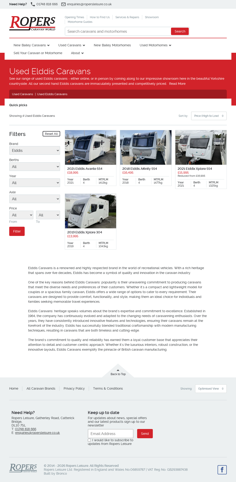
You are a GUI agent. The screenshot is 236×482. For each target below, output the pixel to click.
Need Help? (18, 4)
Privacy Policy (74, 388)
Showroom (152, 17)
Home (13, 388)
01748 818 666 (47, 4)
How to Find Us (100, 17)
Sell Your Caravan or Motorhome (38, 53)
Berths (14, 160)
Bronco (61, 473)
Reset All (51, 133)
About (75, 53)
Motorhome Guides (80, 22)
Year (12, 176)
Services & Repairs (127, 17)
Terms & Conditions (108, 388)
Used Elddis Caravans (52, 94)
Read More (177, 83)
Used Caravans (69, 45)
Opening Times (74, 17)
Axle (12, 192)
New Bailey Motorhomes (112, 45)
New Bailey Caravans (30, 45)
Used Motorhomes (154, 45)
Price (13, 208)
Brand (13, 144)
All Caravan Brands (41, 388)
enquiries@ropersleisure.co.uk (89, 4)
